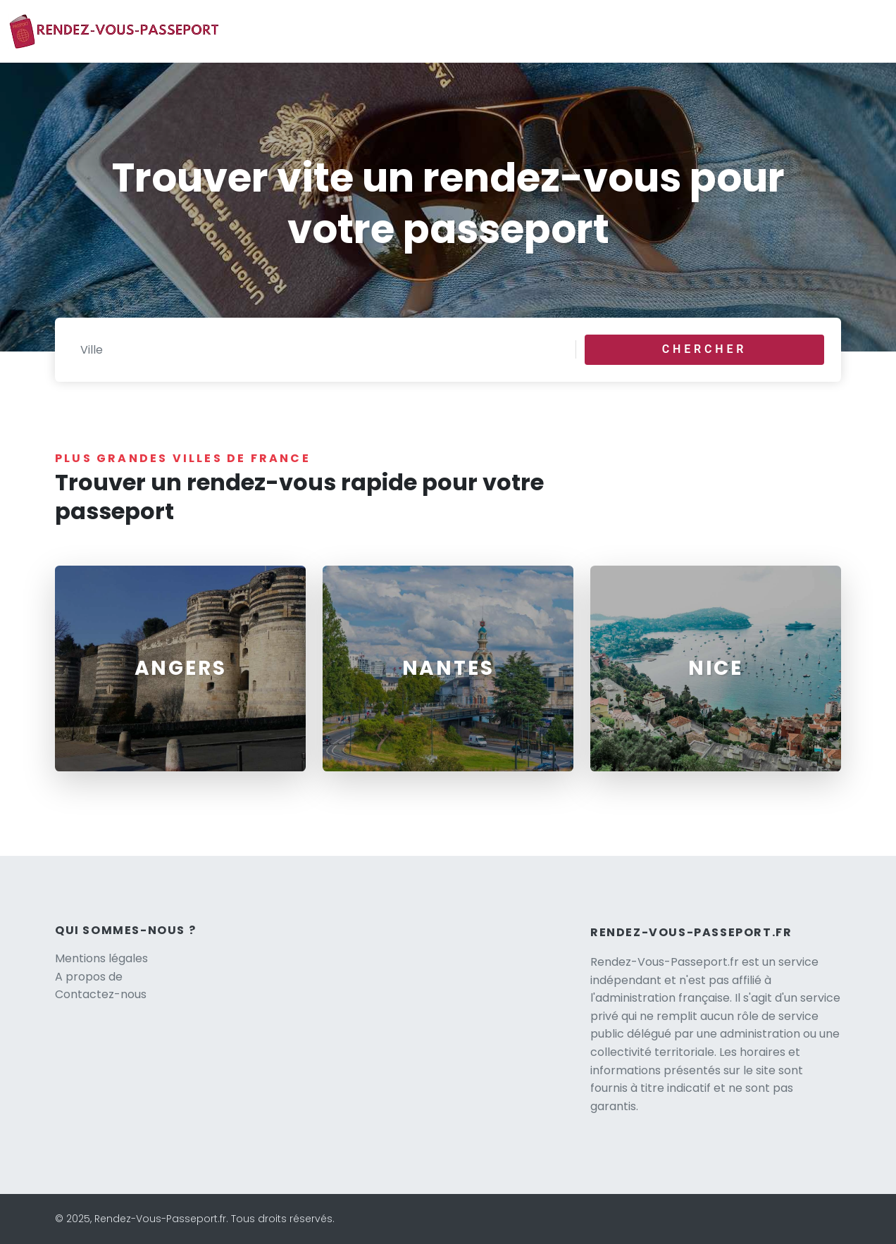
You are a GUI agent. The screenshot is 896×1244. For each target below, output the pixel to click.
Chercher (704, 349)
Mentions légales (101, 958)
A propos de (89, 977)
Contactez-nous (101, 994)
